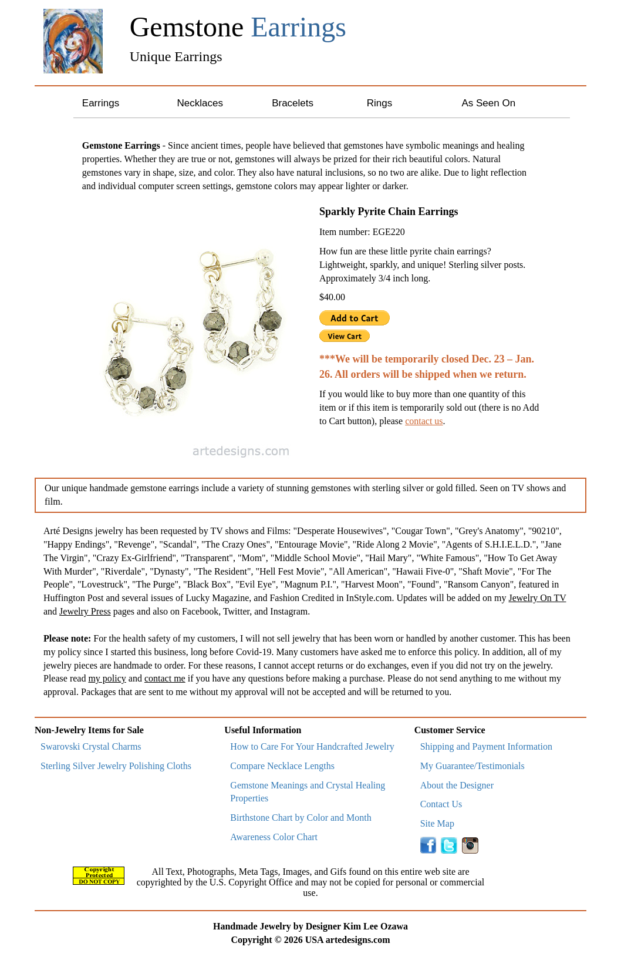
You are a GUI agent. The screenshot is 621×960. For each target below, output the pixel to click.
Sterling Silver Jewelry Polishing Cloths (116, 766)
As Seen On (488, 103)
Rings (379, 103)
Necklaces (199, 103)
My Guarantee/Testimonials (472, 766)
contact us (424, 421)
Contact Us (441, 804)
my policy (107, 678)
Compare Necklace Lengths (282, 766)
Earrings (100, 103)
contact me (164, 678)
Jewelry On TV (537, 598)
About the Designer (457, 785)
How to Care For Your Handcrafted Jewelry (312, 746)
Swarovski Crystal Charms (91, 746)
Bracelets (292, 103)
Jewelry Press (85, 611)
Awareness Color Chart (274, 837)
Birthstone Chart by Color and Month (300, 818)
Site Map (437, 823)
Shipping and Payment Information (486, 746)
